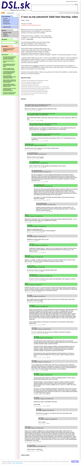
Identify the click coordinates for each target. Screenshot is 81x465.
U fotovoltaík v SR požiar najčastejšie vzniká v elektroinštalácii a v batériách (35, 80)
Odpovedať (27, 110)
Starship (27, 20)
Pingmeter (5, 34)
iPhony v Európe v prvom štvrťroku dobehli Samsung (8, 69)
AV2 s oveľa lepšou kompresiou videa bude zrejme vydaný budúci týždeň (9, 76)
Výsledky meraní (6, 23)
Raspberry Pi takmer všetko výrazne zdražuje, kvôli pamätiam (9, 49)
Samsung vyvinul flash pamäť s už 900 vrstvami (30, 85)
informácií (35, 65)
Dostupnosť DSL (6, 20)
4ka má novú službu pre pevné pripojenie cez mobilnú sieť (9, 93)
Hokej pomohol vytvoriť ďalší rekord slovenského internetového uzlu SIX (9, 89)
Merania (9, 32)
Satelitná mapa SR (7, 26)
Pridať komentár (25, 455)
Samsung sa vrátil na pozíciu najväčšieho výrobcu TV (31, 83)
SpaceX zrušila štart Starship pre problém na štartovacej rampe (9, 65)
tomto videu (30, 39)
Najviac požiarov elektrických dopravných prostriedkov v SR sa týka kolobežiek (9, 80)
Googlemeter (6, 35)
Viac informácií (18, 463)
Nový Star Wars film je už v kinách (9, 61)
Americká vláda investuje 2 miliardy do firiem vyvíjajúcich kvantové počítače (9, 85)
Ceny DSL (5, 18)
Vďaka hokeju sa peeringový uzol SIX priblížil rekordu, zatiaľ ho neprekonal (9, 72)
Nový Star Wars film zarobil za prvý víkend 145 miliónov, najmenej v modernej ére (9, 57)
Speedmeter (5, 32)
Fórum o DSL (6, 21)
